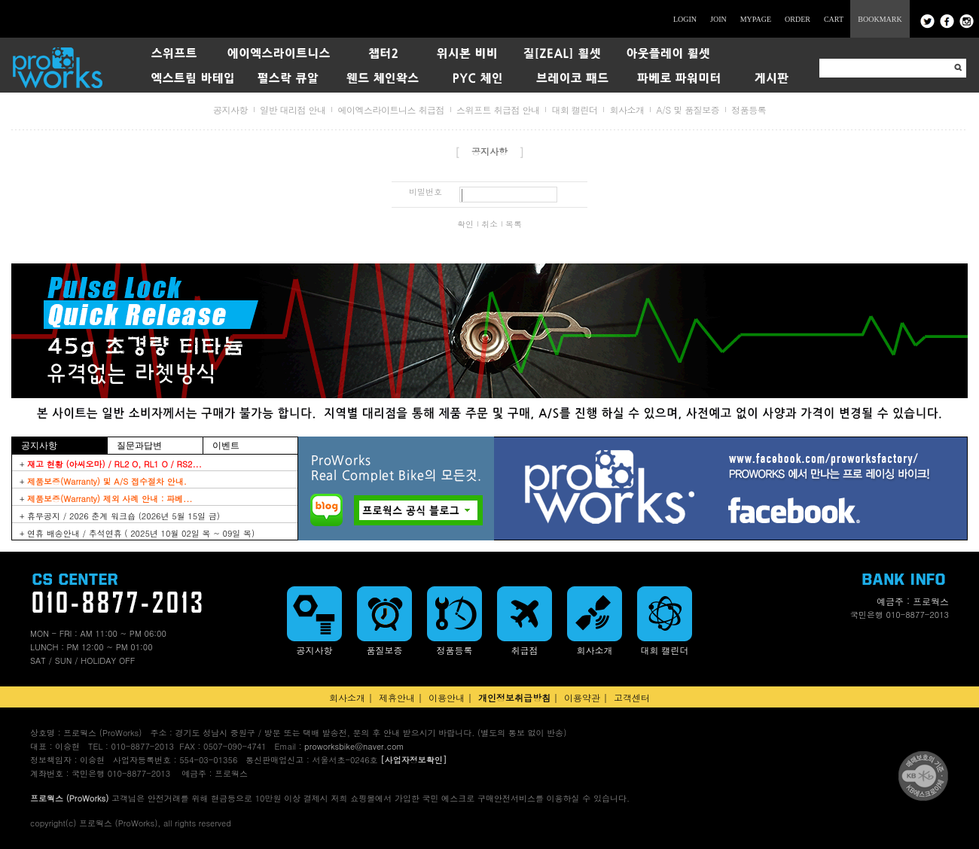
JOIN (718, 19)
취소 (489, 224)
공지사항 (230, 109)
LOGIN (685, 19)
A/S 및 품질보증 (687, 109)
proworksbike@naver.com (354, 746)
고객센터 (632, 697)
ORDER (797, 19)
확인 (465, 224)
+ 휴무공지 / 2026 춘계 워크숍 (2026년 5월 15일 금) (120, 516)
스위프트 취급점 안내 (498, 109)
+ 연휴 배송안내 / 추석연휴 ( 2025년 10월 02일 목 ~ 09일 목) (137, 533)
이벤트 (225, 445)
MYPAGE (755, 19)
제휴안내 (397, 697)
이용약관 (582, 697)
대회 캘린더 (574, 109)
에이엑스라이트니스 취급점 (390, 109)
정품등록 (748, 109)
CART (833, 19)
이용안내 (447, 697)
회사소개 (626, 109)
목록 (513, 224)
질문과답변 (139, 445)
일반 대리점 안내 (293, 109)
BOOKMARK (879, 19)
